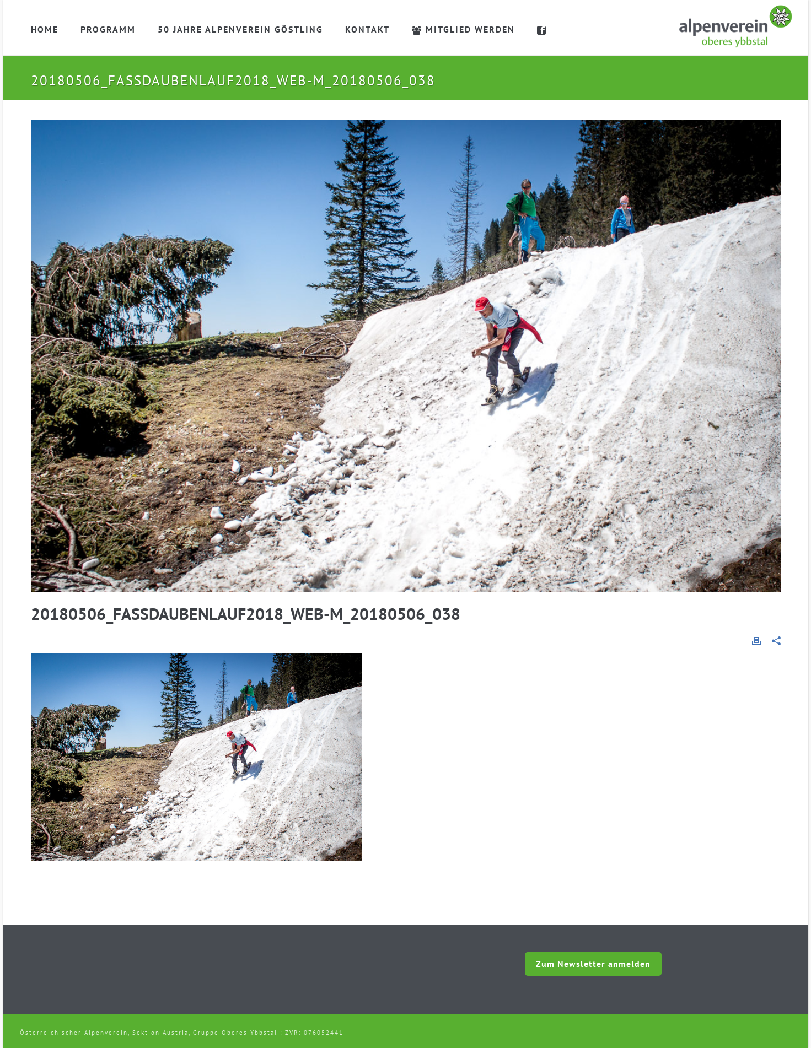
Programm (108, 29)
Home (44, 29)
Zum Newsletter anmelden (593, 963)
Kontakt (367, 29)
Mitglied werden (463, 29)
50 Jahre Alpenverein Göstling (240, 29)
